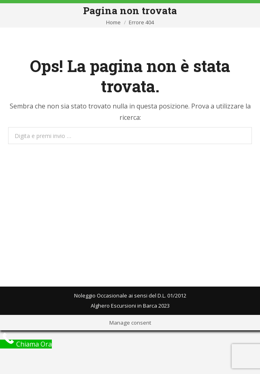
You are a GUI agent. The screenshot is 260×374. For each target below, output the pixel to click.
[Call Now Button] (26, 344)
